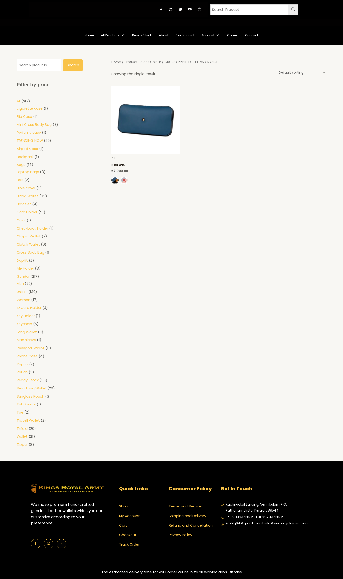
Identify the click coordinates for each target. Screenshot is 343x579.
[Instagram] (170, 9)
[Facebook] (161, 9)
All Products (105, 35)
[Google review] (199, 9)
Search (73, 64)
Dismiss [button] (235, 571)
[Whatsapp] (180, 9)
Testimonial (187, 35)
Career (239, 35)
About (162, 35)
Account (214, 35)
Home (80, 35)
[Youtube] (189, 9)
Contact (260, 35)
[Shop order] (299, 72)
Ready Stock (138, 35)
